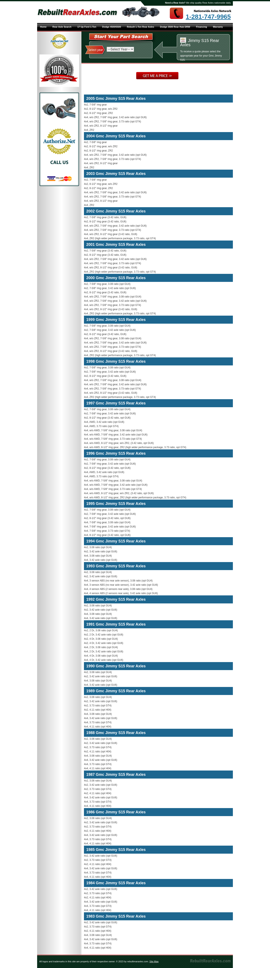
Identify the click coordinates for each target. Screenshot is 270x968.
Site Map (153, 961)
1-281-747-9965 (208, 17)
